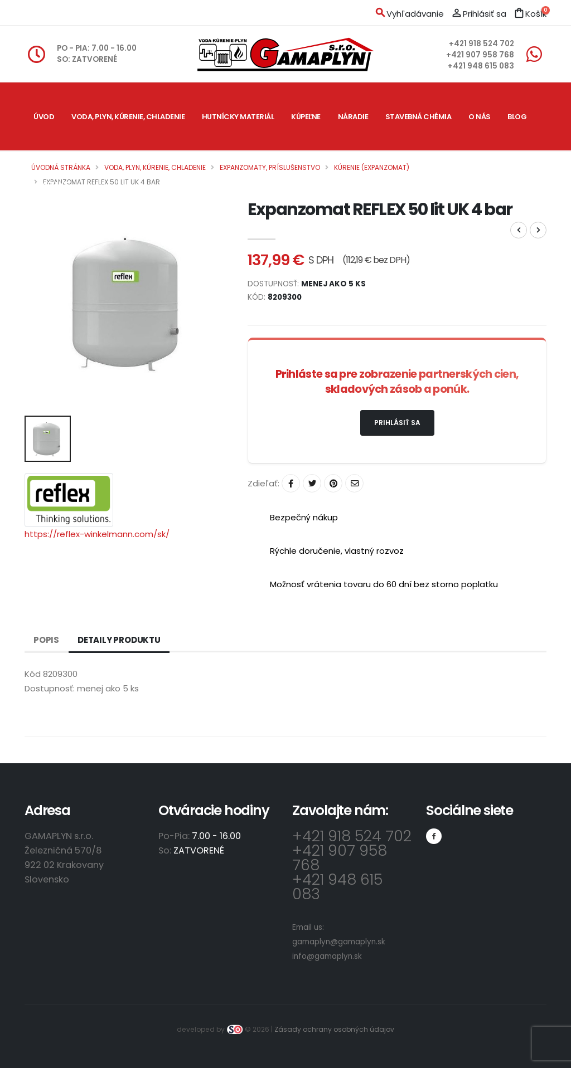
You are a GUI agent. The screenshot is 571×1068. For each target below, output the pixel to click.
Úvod (43, 116)
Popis (46, 640)
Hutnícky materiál (238, 116)
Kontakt (51, 184)
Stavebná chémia (418, 116)
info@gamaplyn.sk (327, 956)
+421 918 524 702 (481, 43)
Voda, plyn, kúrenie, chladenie (128, 116)
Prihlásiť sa (397, 422)
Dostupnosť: (50, 688)
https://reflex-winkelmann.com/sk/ (97, 534)
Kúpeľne (306, 116)
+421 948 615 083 (481, 66)
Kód (33, 674)
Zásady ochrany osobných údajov (334, 1029)
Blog (516, 116)
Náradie (353, 116)
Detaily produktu (119, 640)
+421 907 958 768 (480, 55)
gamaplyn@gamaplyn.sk (338, 942)
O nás (479, 116)
